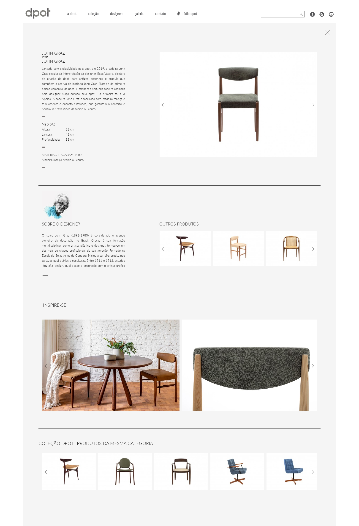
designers (116, 14)
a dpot (71, 14)
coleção (93, 14)
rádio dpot (189, 14)
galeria (139, 14)
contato (160, 14)
